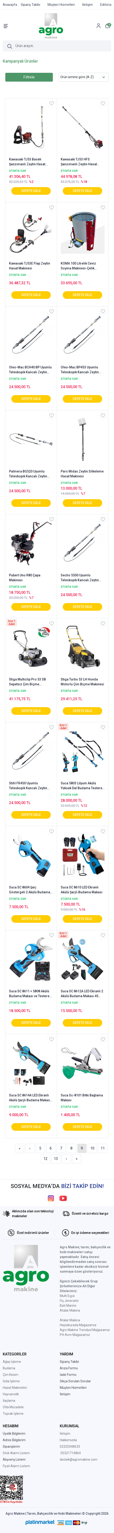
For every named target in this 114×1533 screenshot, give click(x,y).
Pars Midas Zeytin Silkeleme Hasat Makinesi (82, 473)
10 (92, 1148)
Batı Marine (68, 1305)
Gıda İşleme (11, 1381)
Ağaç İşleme (12, 1362)
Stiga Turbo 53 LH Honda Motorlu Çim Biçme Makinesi (82, 681)
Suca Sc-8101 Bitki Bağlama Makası (82, 1097)
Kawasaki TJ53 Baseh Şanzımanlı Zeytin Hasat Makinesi (27, 162)
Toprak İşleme (13, 1413)
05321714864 (70, 1453)
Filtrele (29, 77)
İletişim (65, 1433)
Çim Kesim (10, 1375)
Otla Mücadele (13, 1407)
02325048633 (70, 1446)
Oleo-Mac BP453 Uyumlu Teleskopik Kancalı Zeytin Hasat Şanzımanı (80, 370)
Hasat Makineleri (15, 1387)
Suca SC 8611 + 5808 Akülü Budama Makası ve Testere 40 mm (29, 994)
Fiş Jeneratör (69, 1301)
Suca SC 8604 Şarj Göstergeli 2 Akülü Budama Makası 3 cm (29, 890)
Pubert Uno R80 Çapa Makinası (24, 577)
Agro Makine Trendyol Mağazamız (85, 1330)
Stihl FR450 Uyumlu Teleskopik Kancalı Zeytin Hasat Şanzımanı (28, 786)
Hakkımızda (68, 1440)
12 (45, 1158)
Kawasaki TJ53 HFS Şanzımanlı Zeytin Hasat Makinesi (79, 162)
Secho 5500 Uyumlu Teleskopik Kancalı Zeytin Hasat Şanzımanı (80, 578)
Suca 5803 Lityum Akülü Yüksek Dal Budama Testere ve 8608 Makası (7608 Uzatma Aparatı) (81, 786)
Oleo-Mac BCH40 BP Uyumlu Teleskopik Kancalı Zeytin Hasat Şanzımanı (30, 370)
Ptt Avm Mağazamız (75, 1335)
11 (103, 1148)
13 (56, 1158)
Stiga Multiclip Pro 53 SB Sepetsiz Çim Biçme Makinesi (27, 682)
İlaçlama (9, 1400)
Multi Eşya (67, 1296)
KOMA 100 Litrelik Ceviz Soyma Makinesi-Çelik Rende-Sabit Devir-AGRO (79, 266)
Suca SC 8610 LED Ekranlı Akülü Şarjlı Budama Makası (81, 889)
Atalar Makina (70, 1310)
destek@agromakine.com (78, 1459)
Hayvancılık (11, 1394)
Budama (9, 1368)
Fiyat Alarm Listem (16, 1466)
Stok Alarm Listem (16, 1453)
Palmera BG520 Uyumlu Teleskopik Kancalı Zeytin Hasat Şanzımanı (28, 474)
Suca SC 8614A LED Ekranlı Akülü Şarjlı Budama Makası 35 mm (30, 1098)
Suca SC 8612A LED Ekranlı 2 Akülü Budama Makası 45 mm (82, 994)
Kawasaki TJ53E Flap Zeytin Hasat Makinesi (29, 266)
